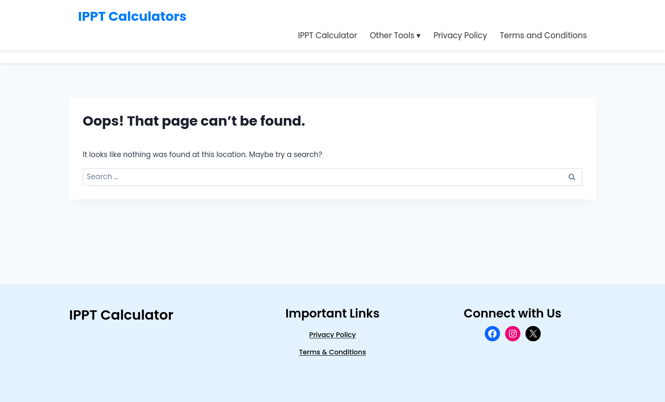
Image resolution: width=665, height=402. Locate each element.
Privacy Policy (460, 35)
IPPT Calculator (327, 35)
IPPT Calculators (132, 16)
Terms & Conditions (332, 352)
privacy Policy (332, 335)
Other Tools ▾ (395, 35)
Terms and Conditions (543, 35)
